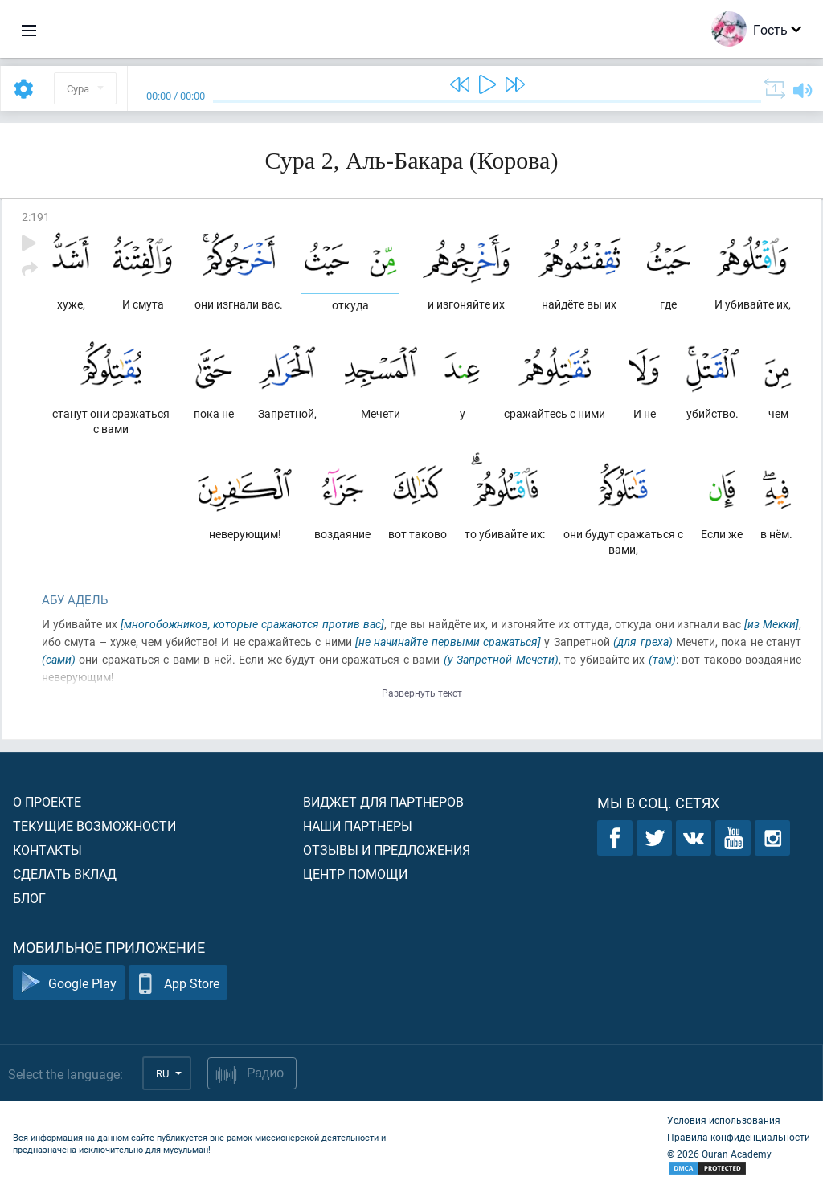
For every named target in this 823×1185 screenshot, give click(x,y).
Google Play (69, 982)
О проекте (47, 801)
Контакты (47, 849)
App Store (178, 982)
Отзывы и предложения (386, 849)
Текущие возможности (94, 825)
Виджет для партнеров (383, 801)
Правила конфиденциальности (738, 1136)
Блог (29, 897)
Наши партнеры (357, 825)
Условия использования (723, 1119)
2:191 (36, 216)
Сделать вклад (65, 873)
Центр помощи (355, 873)
